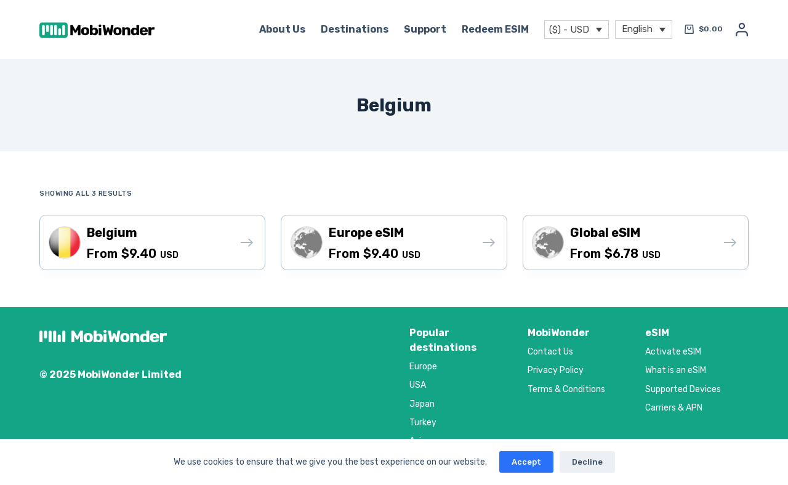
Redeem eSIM (495, 29)
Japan (422, 404)
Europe (423, 366)
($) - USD (569, 29)
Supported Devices (683, 389)
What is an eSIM (675, 370)
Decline (587, 462)
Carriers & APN (673, 408)
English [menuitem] (637, 28)
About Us (282, 29)
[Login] (742, 29)
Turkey (422, 422)
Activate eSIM (673, 352)
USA (417, 385)
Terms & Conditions (566, 389)
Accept (526, 462)
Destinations (354, 29)
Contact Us (550, 352)
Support (425, 29)
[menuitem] (643, 29)
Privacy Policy (556, 370)
